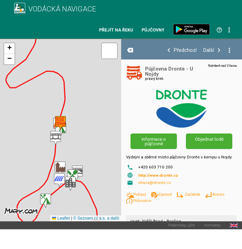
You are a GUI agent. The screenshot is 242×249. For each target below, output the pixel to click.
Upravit (166, 194)
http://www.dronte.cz (158, 175)
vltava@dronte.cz (154, 182)
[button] (60, 169)
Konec (219, 194)
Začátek (193, 194)
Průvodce (142, 200)
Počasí (140, 194)
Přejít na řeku (116, 30)
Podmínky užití (181, 225)
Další (208, 50)
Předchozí (185, 50)
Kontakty (212, 225)
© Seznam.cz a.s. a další (96, 218)
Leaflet (61, 218)
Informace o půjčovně (154, 141)
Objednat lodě (209, 139)
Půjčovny (153, 30)
